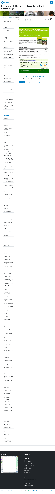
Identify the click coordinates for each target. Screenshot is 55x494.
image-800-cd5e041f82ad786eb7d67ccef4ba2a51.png (8, 440)
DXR (4, 75)
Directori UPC (26, 483)
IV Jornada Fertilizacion (8, 99)
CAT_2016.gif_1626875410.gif (8, 341)
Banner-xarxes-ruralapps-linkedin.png (8, 435)
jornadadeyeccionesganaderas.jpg (8, 141)
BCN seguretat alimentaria (6, 33)
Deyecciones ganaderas (8, 202)
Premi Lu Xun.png (7, 418)
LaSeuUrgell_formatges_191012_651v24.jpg (8, 51)
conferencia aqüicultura (8, 214)
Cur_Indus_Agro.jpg (7, 57)
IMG (5, 17)
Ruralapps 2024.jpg (7, 390)
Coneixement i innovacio (6, 26)
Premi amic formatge (8, 250)
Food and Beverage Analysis (7, 288)
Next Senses (6, 132)
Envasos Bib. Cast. (7, 273)
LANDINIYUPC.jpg (7, 231)
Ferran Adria (6, 118)
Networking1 (6, 205)
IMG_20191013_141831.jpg (8, 372)
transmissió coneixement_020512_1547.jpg (34, 76)
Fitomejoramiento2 (7, 256)
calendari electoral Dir (8, 138)
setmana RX (6, 84)
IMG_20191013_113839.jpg (8, 368)
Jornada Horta (6, 357)
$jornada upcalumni (7, 276)
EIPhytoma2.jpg (7, 337)
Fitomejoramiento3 (7, 259)
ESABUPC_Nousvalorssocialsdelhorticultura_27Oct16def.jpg (8, 333)
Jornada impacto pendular (7, 38)
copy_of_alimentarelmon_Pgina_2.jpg (8, 150)
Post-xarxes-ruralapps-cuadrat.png (8, 431)
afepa (5, 62)
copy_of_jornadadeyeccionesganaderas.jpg (8, 154)
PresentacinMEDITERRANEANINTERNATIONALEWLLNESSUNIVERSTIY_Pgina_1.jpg (8, 173)
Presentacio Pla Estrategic (7, 234)
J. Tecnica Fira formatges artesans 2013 (7, 21)
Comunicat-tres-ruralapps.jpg (7, 394)
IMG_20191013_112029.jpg (8, 377)
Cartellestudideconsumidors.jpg (8, 325)
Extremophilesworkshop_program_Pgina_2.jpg (8, 284)
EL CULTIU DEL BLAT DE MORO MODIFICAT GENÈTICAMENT (8, 107)
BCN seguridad (6, 296)
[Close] (51, 2)
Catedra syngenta (7, 30)
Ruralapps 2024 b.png (8, 404)
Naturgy (5, 384)
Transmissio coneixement (6, 114)
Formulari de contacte (28, 485)
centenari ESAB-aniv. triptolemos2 (8, 129)
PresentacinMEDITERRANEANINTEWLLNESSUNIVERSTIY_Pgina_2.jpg (8, 186)
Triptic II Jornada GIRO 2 (8, 90)
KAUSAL (5, 111)
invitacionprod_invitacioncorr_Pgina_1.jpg (8, 263)
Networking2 (6, 208)
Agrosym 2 (6, 313)
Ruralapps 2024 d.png (8, 410)
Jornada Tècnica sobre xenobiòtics (8, 42)
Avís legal (49, 490)
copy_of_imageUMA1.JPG (8, 351)
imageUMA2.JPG (7, 344)
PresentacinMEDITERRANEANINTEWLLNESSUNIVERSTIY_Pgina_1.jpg (8, 180)
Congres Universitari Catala (8, 300)
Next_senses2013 (7, 211)
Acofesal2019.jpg (7, 364)
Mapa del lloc (38, 490)
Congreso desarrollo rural (8, 66)
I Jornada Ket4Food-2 (8, 240)
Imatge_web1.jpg (7, 354)
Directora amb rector (8, 427)
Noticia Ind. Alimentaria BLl (8, 307)
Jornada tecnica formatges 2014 (7, 244)
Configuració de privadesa (47, 492)
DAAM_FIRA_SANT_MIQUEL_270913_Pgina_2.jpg (8, 163)
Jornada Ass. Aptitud (8, 78)
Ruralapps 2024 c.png (8, 407)
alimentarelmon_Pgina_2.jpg (8, 195)
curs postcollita (7, 70)
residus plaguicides (7, 121)
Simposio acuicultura (8, 94)
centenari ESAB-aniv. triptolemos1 (8, 124)
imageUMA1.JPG (7, 347)
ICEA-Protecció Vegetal (8, 54)
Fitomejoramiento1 (7, 253)
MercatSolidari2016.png (8, 319)
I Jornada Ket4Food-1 (8, 238)
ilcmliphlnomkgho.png (8, 329)
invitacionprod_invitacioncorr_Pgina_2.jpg (8, 267)
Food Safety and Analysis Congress (7, 293)
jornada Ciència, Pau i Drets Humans (8, 361)
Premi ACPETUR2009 (8, 60)
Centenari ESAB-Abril (8, 102)
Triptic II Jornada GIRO (8, 86)
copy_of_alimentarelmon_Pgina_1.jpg (8, 146)
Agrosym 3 (6, 316)
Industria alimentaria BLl (8, 303)
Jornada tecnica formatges (7, 46)
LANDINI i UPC (6, 228)
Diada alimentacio (7, 248)
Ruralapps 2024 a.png (8, 401)
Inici (3, 17)
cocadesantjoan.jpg (7, 322)
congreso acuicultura (8, 96)
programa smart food (8, 222)
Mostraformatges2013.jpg (8, 167)
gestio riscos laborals (8, 219)
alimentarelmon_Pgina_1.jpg (8, 190)
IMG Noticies (10, 17)
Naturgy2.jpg (6, 387)
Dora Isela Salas (7, 270)
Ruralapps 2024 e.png (8, 413)
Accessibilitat (44, 490)
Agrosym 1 (6, 310)
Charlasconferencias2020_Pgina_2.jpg (8, 381)
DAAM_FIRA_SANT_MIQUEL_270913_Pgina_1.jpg (8, 159)
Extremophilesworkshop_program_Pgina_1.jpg (8, 280)
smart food (6, 216)
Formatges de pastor (8, 81)
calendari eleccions (7, 135)
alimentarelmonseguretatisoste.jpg (8, 199)
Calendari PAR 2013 (7, 225)
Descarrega (21, 82)
